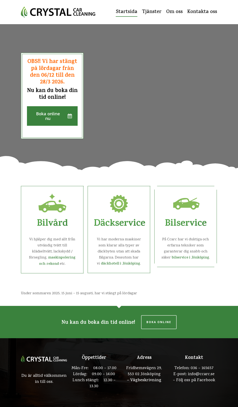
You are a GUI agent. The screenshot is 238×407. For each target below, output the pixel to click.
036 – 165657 (202, 368)
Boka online (158, 322)
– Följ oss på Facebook (194, 380)
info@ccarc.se (201, 374)
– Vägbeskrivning (144, 380)
